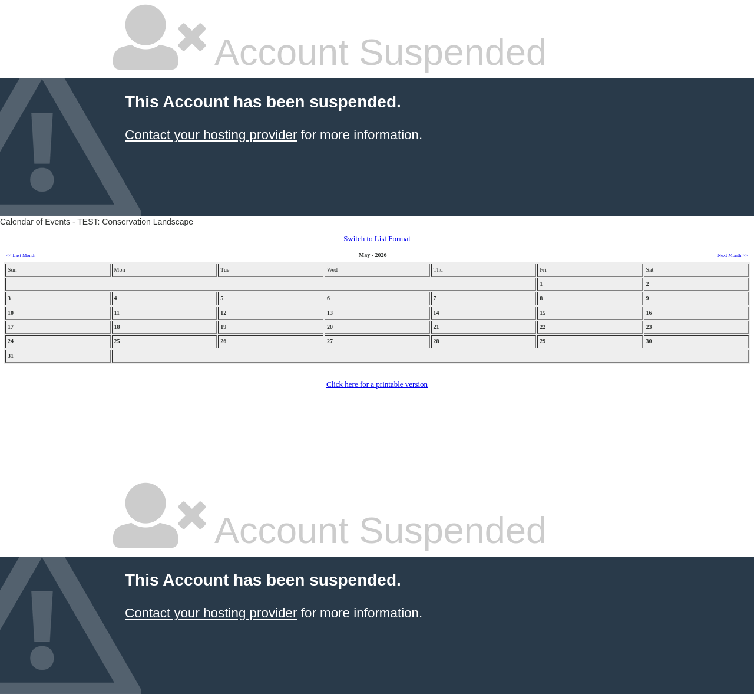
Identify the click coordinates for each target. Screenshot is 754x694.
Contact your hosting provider (211, 134)
